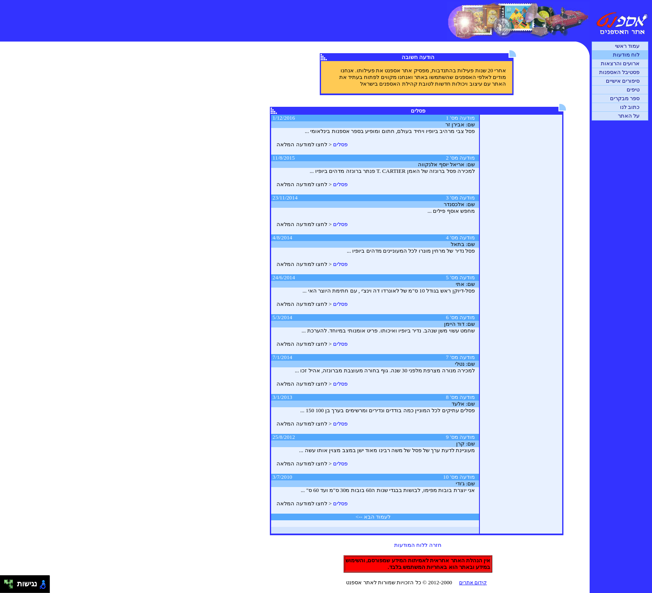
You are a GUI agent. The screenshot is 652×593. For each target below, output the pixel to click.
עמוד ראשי (627, 46)
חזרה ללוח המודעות (418, 545)
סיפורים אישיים (623, 81)
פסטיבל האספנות (619, 72)
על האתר (629, 116)
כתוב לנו (630, 107)
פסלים (340, 144)
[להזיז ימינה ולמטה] (11, 586)
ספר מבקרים (625, 98)
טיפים (633, 89)
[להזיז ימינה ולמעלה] (11, 582)
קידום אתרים (473, 583)
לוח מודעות (626, 55)
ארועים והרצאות (620, 63)
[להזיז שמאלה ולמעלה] (6, 582)
